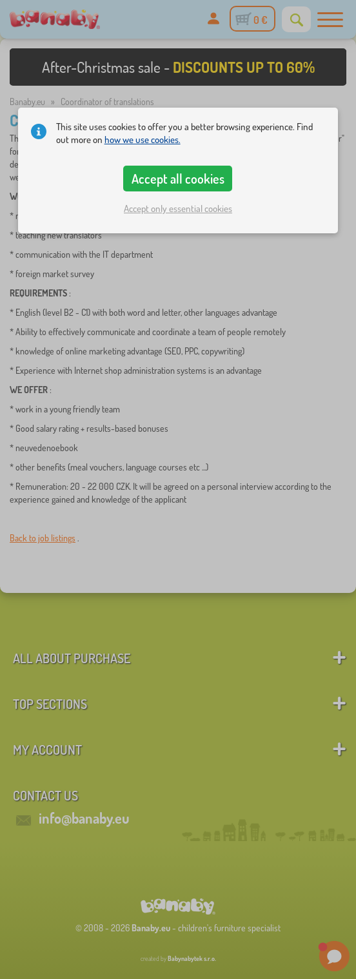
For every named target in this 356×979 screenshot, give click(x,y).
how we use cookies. (142, 139)
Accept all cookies (178, 178)
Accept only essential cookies (178, 208)
